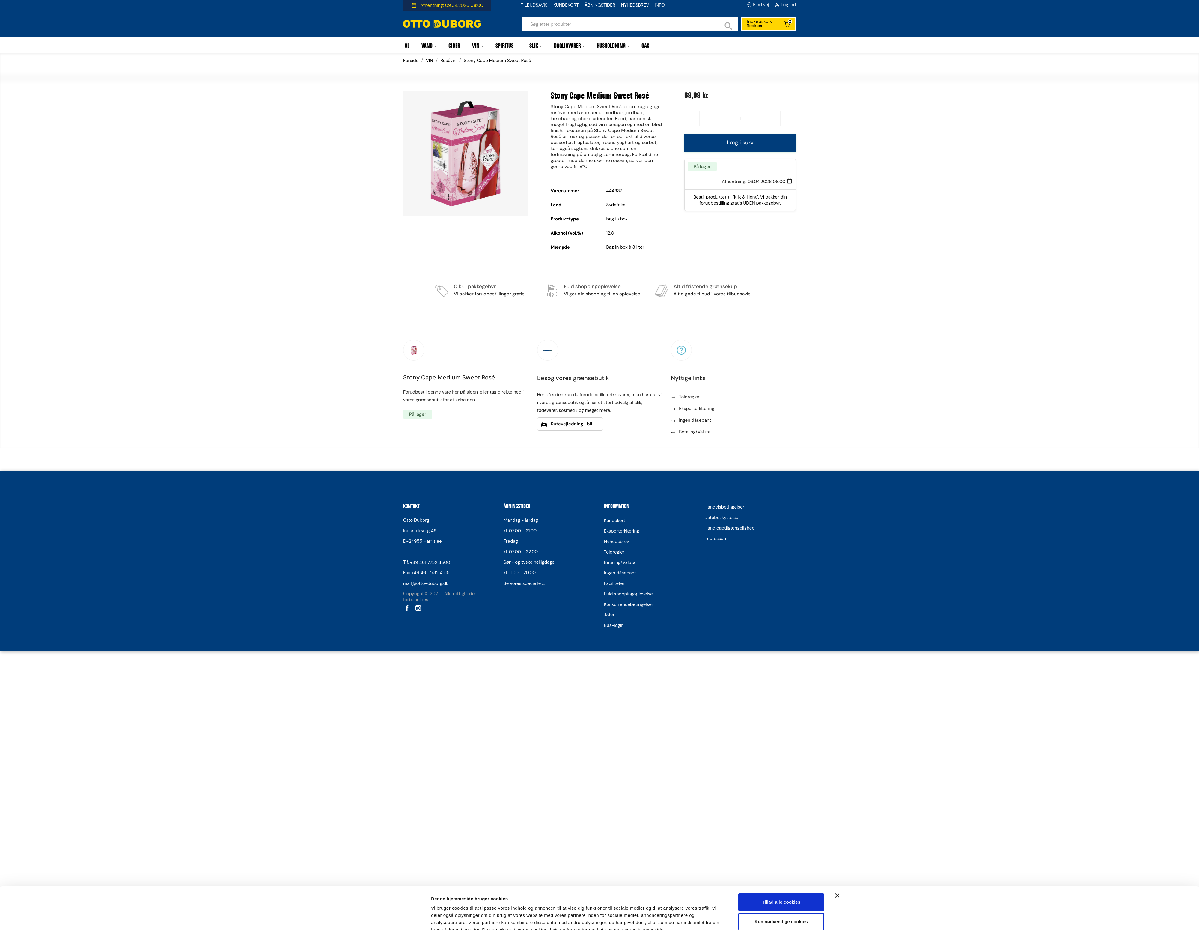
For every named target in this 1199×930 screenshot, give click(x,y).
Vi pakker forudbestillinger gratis (489, 294)
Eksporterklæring (696, 409)
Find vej (761, 5)
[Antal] (740, 118)
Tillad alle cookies (781, 692)
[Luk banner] (837, 685)
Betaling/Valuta (694, 432)
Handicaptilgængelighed (729, 528)
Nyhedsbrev (616, 542)
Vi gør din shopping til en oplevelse (602, 294)
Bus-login (614, 625)
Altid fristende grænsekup (705, 286)
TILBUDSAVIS (534, 5)
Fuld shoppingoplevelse (592, 286)
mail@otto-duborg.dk (425, 583)
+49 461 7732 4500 (430, 562)
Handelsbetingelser (724, 507)
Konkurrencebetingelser (628, 604)
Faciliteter (614, 583)
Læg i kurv (740, 142)
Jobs (609, 615)
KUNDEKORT (566, 5)
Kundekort (614, 521)
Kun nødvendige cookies (781, 711)
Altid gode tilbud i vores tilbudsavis (712, 294)
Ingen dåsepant (695, 420)
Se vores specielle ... (524, 583)
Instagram (417, 608)
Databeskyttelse (721, 518)
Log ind (788, 5)
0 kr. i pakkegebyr (475, 286)
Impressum (715, 539)
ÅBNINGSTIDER (600, 5)
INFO (660, 5)
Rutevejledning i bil (571, 424)
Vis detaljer (443, 736)
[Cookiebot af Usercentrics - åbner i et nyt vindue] (391, 736)
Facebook (406, 608)
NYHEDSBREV (635, 5)
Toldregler (689, 397)
